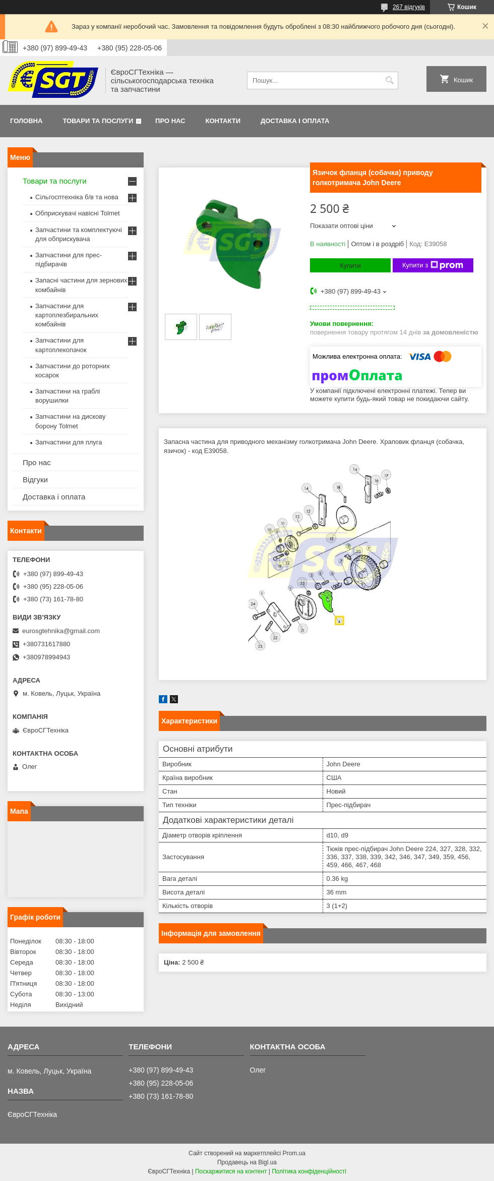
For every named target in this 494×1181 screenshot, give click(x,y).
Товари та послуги (98, 121)
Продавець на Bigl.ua (247, 1162)
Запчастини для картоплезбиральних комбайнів (66, 315)
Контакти (223, 121)
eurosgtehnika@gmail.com (61, 631)
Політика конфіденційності (309, 1171)
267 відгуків (409, 7)
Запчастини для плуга (68, 442)
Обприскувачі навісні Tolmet (77, 213)
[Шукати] (389, 80)
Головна (26, 121)
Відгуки (35, 479)
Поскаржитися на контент (231, 1171)
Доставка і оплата (295, 121)
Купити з (432, 265)
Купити (350, 265)
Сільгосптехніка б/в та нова (76, 197)
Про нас (170, 121)
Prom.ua (294, 1153)
